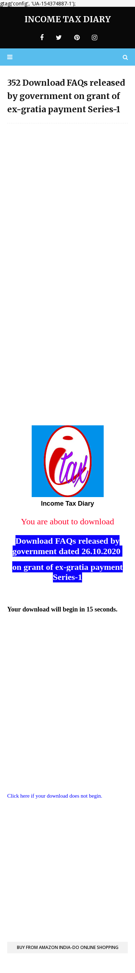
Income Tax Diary (67, 19)
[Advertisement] (67, 198)
